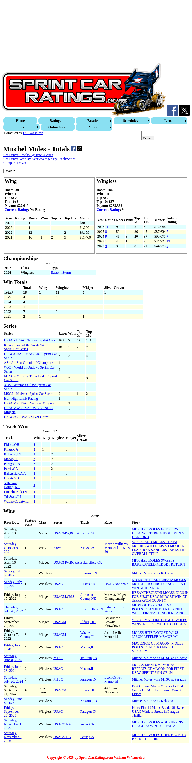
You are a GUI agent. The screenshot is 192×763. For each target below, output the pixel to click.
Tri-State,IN (12, 496)
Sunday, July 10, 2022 (13, 584)
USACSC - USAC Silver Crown (27, 417)
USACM (59, 596)
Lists (168, 120)
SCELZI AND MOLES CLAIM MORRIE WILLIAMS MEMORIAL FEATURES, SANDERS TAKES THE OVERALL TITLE (159, 548)
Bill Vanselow (33, 133)
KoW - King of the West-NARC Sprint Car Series (26, 347)
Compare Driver (14, 163)
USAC (58, 584)
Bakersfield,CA (15, 473)
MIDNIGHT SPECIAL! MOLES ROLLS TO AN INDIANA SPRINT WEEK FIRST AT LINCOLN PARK (157, 609)
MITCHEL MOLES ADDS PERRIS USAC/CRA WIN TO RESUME (157, 724)
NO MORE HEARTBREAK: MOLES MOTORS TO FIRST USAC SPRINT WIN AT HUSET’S (159, 584)
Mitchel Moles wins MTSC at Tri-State (159, 658)
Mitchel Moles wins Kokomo (152, 573)
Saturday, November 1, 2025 (13, 724)
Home (20, 120)
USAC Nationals (116, 584)
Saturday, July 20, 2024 (13, 679)
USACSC (60, 690)
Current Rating (16, 209)
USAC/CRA (62, 724)
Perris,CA (11, 468)
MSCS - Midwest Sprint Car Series (28, 393)
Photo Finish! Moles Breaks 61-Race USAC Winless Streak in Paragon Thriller (158, 711)
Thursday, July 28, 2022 (13, 609)
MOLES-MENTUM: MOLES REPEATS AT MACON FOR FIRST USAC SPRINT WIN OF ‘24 (158, 668)
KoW (57, 548)
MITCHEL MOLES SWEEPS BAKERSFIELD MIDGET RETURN (158, 562)
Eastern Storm (61, 272)
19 (168, 241)
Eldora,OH (11, 444)
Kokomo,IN (12, 454)
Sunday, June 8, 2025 (13, 701)
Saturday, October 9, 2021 (11, 548)
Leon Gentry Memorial (113, 679)
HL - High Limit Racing (21, 398)
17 (106, 241)
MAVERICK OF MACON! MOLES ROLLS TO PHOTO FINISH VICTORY (157, 647)
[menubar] (96, 124)
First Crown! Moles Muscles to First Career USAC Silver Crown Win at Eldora (157, 690)
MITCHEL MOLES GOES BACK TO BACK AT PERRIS (159, 737)
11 (106, 227)
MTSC (58, 658)
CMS (70, 596)
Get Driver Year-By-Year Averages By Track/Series (39, 159)
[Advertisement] (96, 32)
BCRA (75, 533)
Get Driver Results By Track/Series (28, 155)
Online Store (57, 127)
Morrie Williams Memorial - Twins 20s (117, 548)
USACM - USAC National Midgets (29, 403)
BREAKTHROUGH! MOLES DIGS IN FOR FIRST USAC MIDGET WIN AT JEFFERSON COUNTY (160, 596)
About (93, 127)
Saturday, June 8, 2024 (13, 658)
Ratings (55, 120)
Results (92, 120)
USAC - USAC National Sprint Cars (29, 340)
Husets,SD (11, 478)
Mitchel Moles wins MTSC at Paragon (159, 679)
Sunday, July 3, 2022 (13, 573)
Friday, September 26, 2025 (11, 711)
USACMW (61, 533)
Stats (20, 127)
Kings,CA (11, 449)
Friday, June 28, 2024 (12, 668)
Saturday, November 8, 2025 (13, 737)
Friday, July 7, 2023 (12, 647)
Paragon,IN (12, 464)
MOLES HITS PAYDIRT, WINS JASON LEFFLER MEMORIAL (155, 634)
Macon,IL (11, 459)
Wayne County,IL (16, 501)
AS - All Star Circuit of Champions (28, 362)
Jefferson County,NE (12, 485)
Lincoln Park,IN (15, 492)
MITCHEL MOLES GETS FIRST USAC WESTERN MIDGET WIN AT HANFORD (159, 533)
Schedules (130, 120)
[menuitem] (20, 120)
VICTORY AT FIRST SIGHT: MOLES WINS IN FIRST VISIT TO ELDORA (159, 622)
